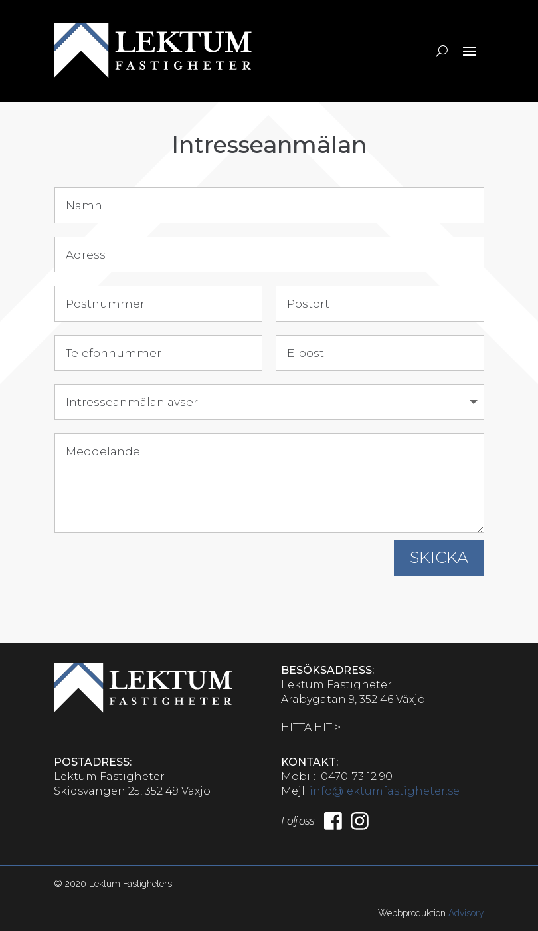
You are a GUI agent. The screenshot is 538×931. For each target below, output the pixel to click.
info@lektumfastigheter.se (385, 791)
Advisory (466, 913)
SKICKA (439, 557)
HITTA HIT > (311, 727)
